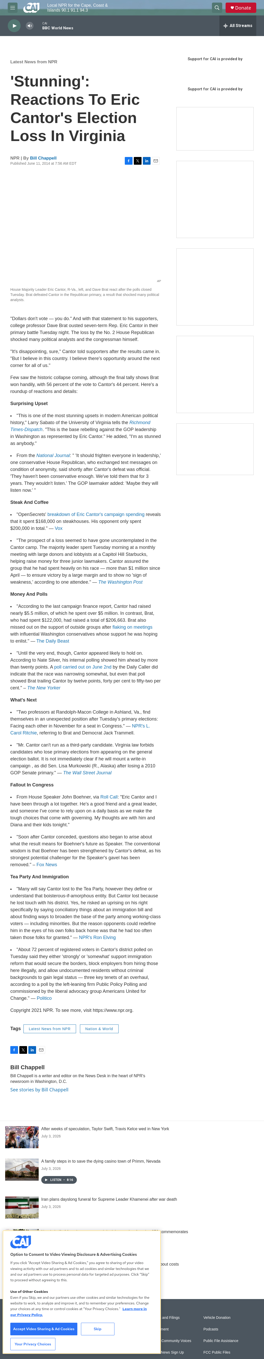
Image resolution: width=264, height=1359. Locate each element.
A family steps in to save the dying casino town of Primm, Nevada (100, 1161)
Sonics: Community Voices (169, 1341)
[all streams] (237, 25)
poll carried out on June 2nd (82, 667)
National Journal (53, 455)
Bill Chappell (43, 158)
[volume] (29, 26)
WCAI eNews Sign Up (166, 1352)
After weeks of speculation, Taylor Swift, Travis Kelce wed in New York (105, 1129)
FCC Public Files (216, 1352)
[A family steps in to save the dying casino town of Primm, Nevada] (22, 1170)
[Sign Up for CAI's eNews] (215, 287)
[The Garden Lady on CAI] (215, 199)
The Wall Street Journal (87, 772)
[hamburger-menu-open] (13, 8)
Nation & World (99, 1029)
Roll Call (109, 797)
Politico (44, 998)
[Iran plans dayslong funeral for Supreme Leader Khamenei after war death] (22, 1208)
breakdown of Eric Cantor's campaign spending (96, 514)
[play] (14, 26)
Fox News (46, 864)
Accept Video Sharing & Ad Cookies (44, 1329)
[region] (82, 1292)
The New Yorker (43, 687)
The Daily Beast (52, 641)
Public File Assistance (220, 1341)
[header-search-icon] (217, 8)
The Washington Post (120, 582)
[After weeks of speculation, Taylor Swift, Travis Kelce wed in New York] (22, 1137)
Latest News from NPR (33, 61)
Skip (98, 1329)
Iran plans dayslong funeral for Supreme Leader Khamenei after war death (109, 1199)
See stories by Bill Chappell (39, 1089)
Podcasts (210, 1329)
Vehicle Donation (216, 1318)
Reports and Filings (164, 1318)
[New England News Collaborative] (215, 374)
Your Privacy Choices (33, 1344)
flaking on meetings (132, 627)
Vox (59, 528)
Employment (158, 1329)
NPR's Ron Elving (97, 937)
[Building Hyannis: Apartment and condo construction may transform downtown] (215, 449)
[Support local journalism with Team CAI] (215, 129)
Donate (243, 8)
